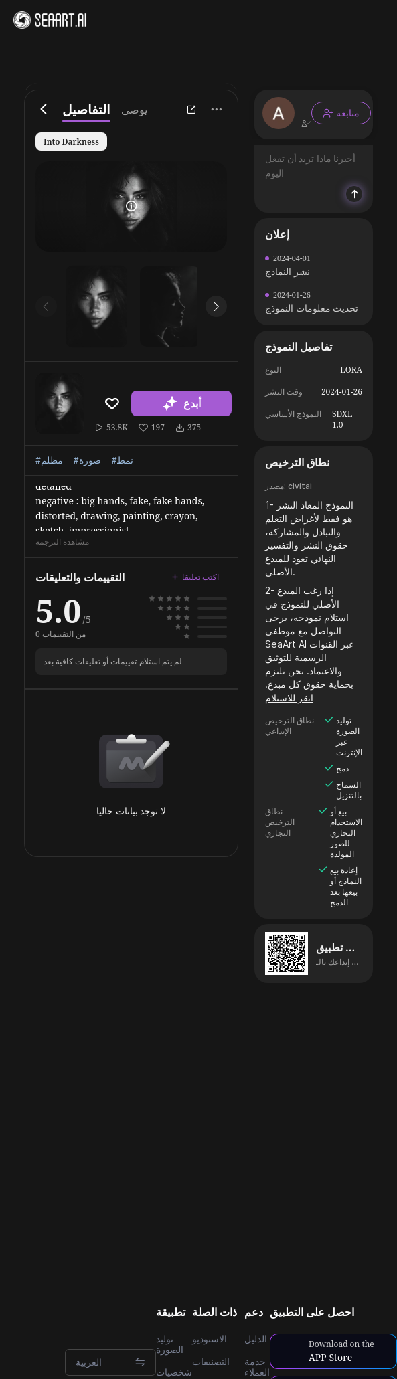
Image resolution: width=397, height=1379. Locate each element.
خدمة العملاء (257, 1367)
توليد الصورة (169, 1344)
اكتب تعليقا (195, 577)
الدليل (255, 1339)
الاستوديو (209, 1339)
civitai (300, 486)
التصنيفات (211, 1361)
